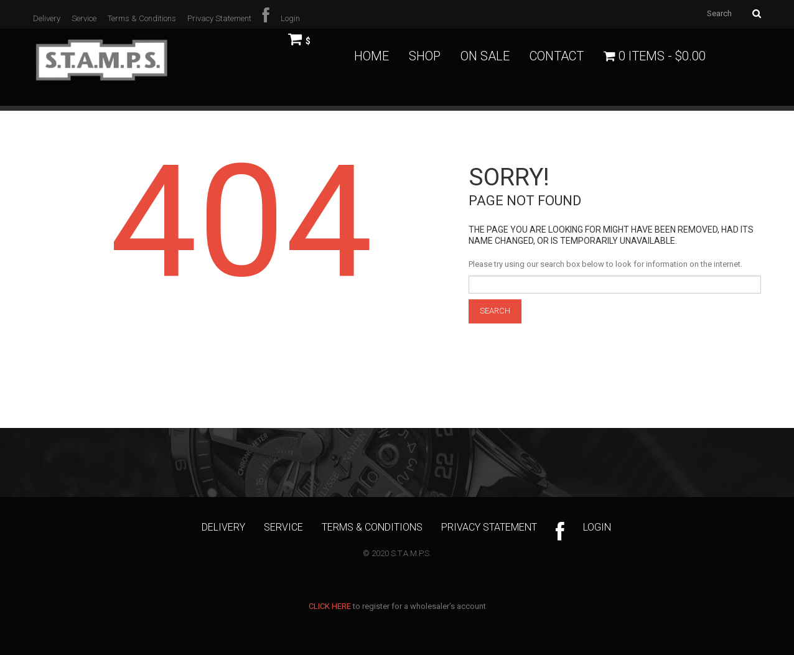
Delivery (46, 18)
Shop (425, 56)
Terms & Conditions (142, 18)
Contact (557, 56)
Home (371, 56)
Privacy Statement (219, 18)
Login (290, 18)
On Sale (485, 56)
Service (84, 18)
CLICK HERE (330, 606)
